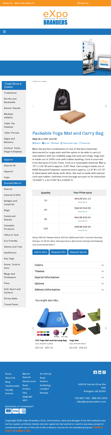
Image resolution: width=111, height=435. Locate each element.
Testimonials (12, 386)
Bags (7, 210)
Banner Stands (12, 108)
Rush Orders (26, 387)
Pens (7, 283)
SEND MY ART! (27, 398)
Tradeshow (10, 92)
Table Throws (11, 132)
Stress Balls (10, 298)
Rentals (44, 392)
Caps (7, 177)
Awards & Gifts (12, 195)
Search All (9, 165)
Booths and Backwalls (10, 100)
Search (82, 3)
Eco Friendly (10, 240)
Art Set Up (45, 373)
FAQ (25, 392)
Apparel (8, 171)
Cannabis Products (9, 227)
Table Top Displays (9, 125)
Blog (7, 381)
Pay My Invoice (9, 392)
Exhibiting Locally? (45, 387)
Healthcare (10, 252)
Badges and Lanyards (10, 202)
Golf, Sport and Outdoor (12, 291)
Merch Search (27, 375)
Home (8, 373)
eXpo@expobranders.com (91, 401)
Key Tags (9, 258)
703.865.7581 (82, 398)
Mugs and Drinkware (10, 275)
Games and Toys (13, 246)
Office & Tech (11, 235)
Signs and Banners (9, 140)
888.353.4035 (100, 398)
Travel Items (11, 304)
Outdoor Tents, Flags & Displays (13, 150)
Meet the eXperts (24, 3)
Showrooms (29, 381)
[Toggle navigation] (4, 32)
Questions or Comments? (19, 406)
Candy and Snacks (9, 218)
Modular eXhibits (8, 116)
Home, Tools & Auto (12, 266)
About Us (8, 3)
